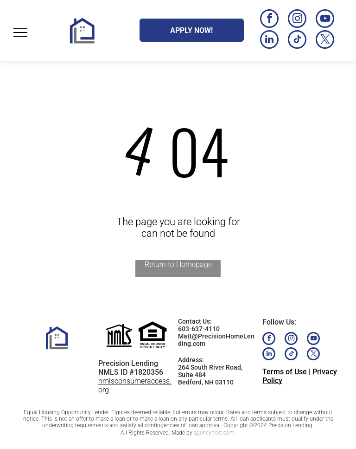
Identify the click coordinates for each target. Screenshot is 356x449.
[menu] (20, 32)
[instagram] (297, 19)
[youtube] (325, 19)
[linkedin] (269, 40)
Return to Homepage (178, 264)
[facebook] (269, 19)
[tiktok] (297, 40)
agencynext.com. (215, 432)
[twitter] (325, 40)
